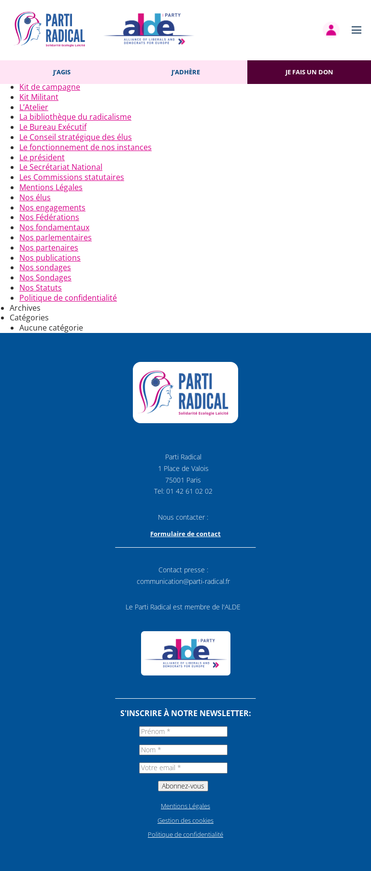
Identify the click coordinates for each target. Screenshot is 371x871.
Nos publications (50, 257)
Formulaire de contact (185, 533)
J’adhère (185, 72)
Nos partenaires (48, 247)
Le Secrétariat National (60, 167)
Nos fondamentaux (54, 227)
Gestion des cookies (185, 820)
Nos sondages (45, 267)
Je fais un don (309, 72)
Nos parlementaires (55, 237)
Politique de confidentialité (68, 297)
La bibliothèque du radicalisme (75, 116)
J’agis (62, 72)
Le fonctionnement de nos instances (85, 147)
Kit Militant (38, 97)
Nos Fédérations (49, 217)
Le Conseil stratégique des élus (75, 137)
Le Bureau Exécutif (52, 127)
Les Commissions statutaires (71, 177)
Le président (42, 157)
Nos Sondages (45, 277)
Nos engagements (52, 207)
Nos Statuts (40, 287)
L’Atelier (33, 107)
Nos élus (35, 197)
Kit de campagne (49, 87)
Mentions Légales (51, 187)
